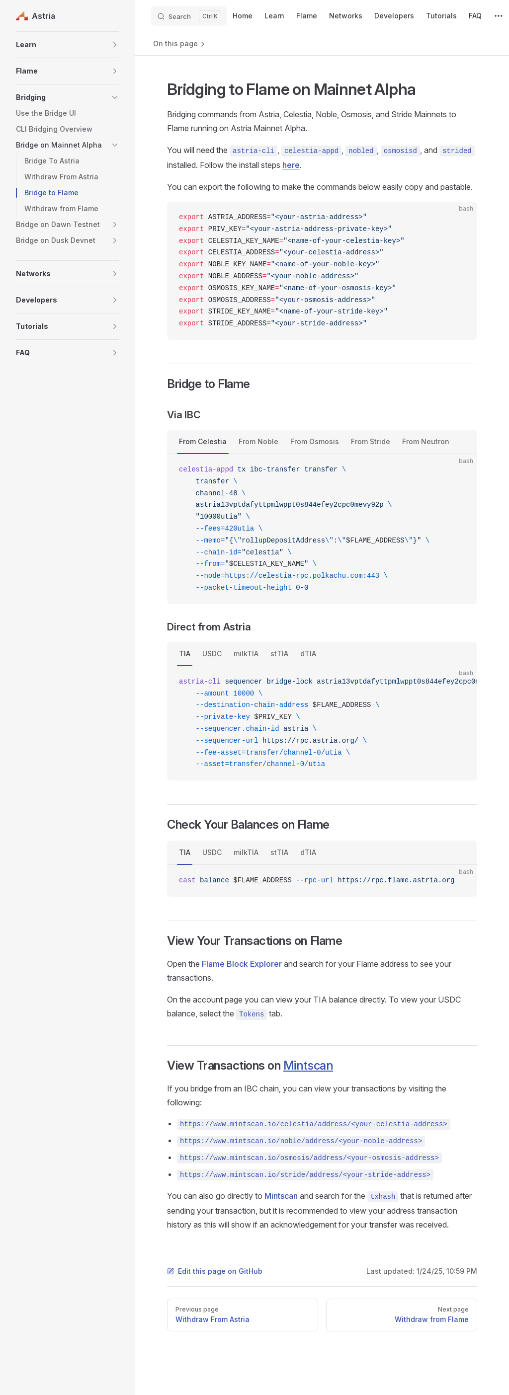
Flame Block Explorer (242, 964)
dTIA (308, 653)
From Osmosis (314, 441)
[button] (67, 45)
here (291, 165)
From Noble (258, 441)
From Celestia (203, 441)
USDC (212, 653)
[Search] (189, 16)
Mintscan (308, 1065)
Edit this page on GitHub (214, 1271)
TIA (184, 653)
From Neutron (425, 441)
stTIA (279, 653)
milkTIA (246, 653)
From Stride (370, 441)
